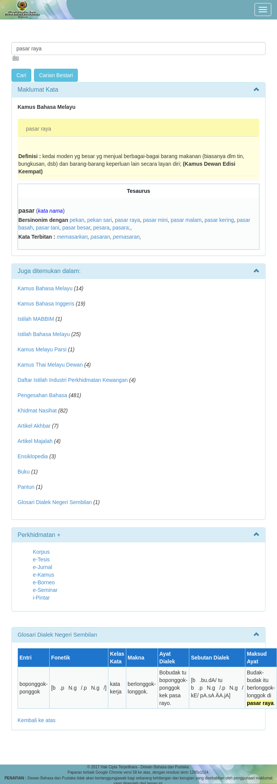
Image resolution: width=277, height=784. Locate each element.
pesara (101, 228)
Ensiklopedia (33, 456)
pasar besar (76, 228)
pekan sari (99, 220)
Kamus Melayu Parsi (42, 349)
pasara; (121, 228)
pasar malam (186, 220)
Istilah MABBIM (36, 319)
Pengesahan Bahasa (42, 395)
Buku (24, 472)
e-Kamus (43, 575)
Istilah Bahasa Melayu (44, 334)
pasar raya (38, 129)
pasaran (100, 237)
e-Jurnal (42, 567)
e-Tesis (41, 559)
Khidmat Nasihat (37, 410)
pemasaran (126, 237)
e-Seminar (45, 590)
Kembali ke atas (37, 720)
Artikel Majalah (35, 441)
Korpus (41, 552)
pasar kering (219, 220)
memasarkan (72, 237)
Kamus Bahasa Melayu (46, 288)
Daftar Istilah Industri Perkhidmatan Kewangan (73, 380)
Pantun (26, 487)
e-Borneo (44, 582)
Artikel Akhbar (34, 426)
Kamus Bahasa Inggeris (46, 304)
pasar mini (155, 220)
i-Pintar (41, 598)
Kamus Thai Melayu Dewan (50, 365)
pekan (77, 220)
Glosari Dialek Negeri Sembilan (55, 502)
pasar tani (47, 228)
